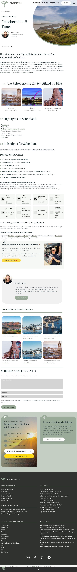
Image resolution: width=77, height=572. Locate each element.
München (4, 543)
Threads (34, 236)
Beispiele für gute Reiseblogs (10, 516)
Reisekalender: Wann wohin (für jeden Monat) (54, 498)
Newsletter (58, 236)
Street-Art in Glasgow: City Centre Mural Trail (53, 109)
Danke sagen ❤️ (11, 260)
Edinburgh (5, 125)
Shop (66, 3)
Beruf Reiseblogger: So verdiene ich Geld (14, 513)
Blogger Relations (6, 500)
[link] (5, 3)
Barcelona (4, 529)
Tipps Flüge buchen (46, 500)
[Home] (2, 11)
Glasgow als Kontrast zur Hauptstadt (13, 129)
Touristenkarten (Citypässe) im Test (51, 507)
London (3, 540)
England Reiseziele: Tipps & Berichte (10, 336)
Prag (2, 549)
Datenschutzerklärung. (6, 404)
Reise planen (54, 3)
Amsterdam (5, 527)
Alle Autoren (5, 502)
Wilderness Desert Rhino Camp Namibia (52, 527)
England (22, 168)
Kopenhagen (5, 538)
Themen (45, 3)
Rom (2, 552)
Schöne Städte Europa (47, 511)
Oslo (2, 547)
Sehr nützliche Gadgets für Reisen (50, 493)
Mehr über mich (21, 298)
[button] (3, 568)
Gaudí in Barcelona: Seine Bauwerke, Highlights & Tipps (57, 531)
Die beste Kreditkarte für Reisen (50, 505)
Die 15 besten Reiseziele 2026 (49, 496)
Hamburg (4, 536)
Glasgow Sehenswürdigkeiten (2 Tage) (32, 109)
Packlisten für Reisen (46, 491)
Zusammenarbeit (6, 496)
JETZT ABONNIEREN (19, 458)
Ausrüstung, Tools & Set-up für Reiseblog (14, 511)
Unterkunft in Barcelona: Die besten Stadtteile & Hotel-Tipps (57, 545)
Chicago (3, 534)
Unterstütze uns (54, 441)
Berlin (3, 531)
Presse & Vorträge (6, 498)
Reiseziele (36, 3)
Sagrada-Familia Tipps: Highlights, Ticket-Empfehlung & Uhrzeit (57, 541)
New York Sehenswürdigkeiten (10, 545)
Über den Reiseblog (7, 491)
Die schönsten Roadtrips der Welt (50, 509)
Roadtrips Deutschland (47, 502)
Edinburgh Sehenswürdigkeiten (11, 109)
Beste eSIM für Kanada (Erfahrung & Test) (52, 529)
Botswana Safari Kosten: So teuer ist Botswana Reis (56, 538)
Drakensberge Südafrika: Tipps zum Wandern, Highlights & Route (57, 535)
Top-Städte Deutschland (47, 514)
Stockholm (4, 554)
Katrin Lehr (15, 32)
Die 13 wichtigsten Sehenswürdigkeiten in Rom (54, 548)
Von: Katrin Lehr (5, 46)
